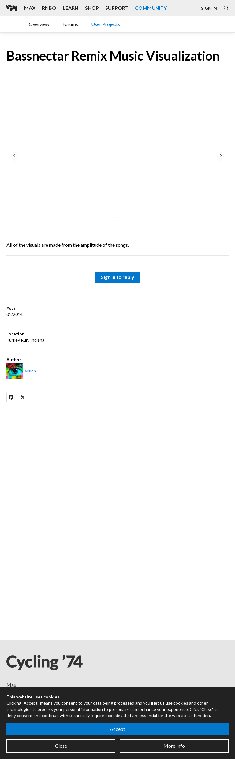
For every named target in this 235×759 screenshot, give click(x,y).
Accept (117, 729)
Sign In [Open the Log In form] (209, 8)
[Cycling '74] (11, 8)
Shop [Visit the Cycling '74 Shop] (92, 8)
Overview (39, 24)
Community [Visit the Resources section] (151, 8)
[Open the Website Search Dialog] (226, 8)
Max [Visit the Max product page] (29, 8)
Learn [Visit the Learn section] (70, 8)
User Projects (105, 24)
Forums (70, 24)
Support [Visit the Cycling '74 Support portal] (117, 8)
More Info (174, 746)
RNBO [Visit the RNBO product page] (49, 8)
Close (61, 746)
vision (30, 370)
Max (11, 685)
